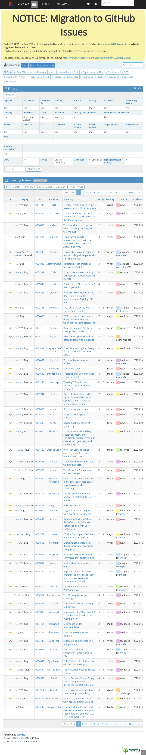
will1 (53, 204)
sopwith (53, 284)
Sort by (44, 160)
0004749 (39, 640)
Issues (47, 3)
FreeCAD (19, 4)
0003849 (39, 284)
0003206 (39, 251)
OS (42, 124)
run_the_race (54, 669)
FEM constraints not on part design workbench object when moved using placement (79, 319)
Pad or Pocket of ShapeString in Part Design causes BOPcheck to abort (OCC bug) (78, 681)
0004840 (39, 263)
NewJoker (54, 505)
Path (46, 76)
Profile (7, 124)
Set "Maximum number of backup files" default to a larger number (79, 497)
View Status (109, 100)
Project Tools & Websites (65, 76)
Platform (27, 124)
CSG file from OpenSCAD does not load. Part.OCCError (79, 536)
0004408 (39, 316)
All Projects (9, 72)
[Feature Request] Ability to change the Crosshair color (77, 329)
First (66, 192)
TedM (54, 678)
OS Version (60, 124)
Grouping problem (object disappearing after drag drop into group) (78, 546)
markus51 (54, 612)
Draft (75, 72)
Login (24, 65)
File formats (112, 72)
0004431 (39, 348)
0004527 (39, 595)
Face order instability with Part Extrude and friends (79, 309)
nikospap (54, 382)
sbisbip (53, 394)
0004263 (39, 292)
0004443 (39, 519)
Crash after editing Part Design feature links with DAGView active (79, 351)
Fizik (53, 272)
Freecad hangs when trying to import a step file (78, 375)
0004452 (39, 360)
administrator (17, 741)
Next (131, 192)
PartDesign (34, 76)
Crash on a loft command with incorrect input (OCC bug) (79, 691)
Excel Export (45, 186)
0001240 (39, 382)
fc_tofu (53, 336)
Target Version (111, 124)
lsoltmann (53, 316)
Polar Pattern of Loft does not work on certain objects (79, 663)
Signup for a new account (42, 65)
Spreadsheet (125, 76)
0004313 (39, 493)
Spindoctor (54, 661)
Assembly (63, 72)
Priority (77, 100)
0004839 (39, 225)
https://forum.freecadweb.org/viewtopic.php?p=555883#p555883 (97, 57)
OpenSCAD (10, 76)
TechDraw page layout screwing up (75, 596)
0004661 (39, 649)
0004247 (39, 707)
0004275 (39, 698)
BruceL (53, 649)
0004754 (39, 623)
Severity (92, 100)
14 (99, 382)
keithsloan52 (123, 267)
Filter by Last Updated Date (116, 112)
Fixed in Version (92, 125)
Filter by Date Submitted (85, 112)
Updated (137, 199)
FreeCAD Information (9, 147)
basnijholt (54, 623)
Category (8, 112)
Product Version (77, 125)
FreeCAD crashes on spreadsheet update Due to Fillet (77, 653)
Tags (6, 136)
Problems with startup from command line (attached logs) (78, 556)
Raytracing (86, 76)
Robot (99, 76)
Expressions (88, 72)
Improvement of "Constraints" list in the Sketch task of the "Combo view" (79, 615)
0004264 (39, 236)
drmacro (53, 431)
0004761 (39, 534)
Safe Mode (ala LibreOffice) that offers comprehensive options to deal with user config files (77, 524)
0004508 (39, 542)
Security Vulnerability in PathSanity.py (75, 588)
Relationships (132, 124)
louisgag (53, 236)
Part (22, 76)
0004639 (39, 669)
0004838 (39, 461)
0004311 (39, 690)
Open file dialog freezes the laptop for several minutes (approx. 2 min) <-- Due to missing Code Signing (77, 399)
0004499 (39, 368)
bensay (54, 461)
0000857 (39, 563)
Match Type (79, 160)
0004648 (39, 661)
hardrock (53, 542)
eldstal (53, 586)
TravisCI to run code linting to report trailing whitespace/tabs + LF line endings (79, 255)
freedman (54, 493)
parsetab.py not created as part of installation (77, 265)
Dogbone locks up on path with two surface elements (77, 512)
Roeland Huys (53, 595)
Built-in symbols (71, 505)
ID (40, 199)
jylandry (53, 292)
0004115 (39, 328)
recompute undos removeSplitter (72, 625)
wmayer (53, 563)
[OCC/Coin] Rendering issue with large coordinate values (78, 700)
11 (121, 192)
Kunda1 (54, 251)
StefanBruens (54, 263)
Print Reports (13, 186)
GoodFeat (54, 640)
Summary (61, 186)
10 (115, 192)
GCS (125, 72)
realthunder (123, 311)
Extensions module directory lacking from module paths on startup (79, 275)
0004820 (39, 478)
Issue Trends (76, 186)
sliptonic (121, 589)
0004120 (39, 571)
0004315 (39, 336)
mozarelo (54, 213)
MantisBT (21, 734)
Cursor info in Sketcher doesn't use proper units (79, 285)
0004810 (39, 586)
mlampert (122, 513)
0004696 (39, 554)
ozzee (54, 534)
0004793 (39, 204)
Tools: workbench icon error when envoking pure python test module (78, 228)
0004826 (39, 603)
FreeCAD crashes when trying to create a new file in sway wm (79, 206)
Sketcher (110, 76)
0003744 (39, 394)
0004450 (39, 213)
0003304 (39, 414)
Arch (51, 72)
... (125, 192)
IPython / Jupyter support (76, 409)
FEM (100, 72)
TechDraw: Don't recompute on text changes (78, 471)
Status (43, 112)
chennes (121, 537)
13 (99, 470)
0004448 (39, 449)
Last (138, 192)
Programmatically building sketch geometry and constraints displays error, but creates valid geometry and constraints (79, 438)
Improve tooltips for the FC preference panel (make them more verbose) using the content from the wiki (78, 576)
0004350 (39, 678)
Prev (73, 192)
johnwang (54, 368)
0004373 (39, 632)
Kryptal (54, 360)
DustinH (53, 603)
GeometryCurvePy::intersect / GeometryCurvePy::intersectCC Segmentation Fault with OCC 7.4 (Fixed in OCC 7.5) (79, 711)
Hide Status (28, 112)
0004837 (39, 505)
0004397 (39, 272)
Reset (9, 94)
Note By (58, 100)
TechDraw (10, 81)
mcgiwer (53, 554)
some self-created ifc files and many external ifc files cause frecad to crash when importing (78, 483)
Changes (63, 4)
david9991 (53, 632)
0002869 (39, 409)
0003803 (39, 612)
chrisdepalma (54, 373)
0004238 (39, 422)
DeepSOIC (53, 307)
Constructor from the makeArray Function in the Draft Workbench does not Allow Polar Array (77, 241)
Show (6, 160)
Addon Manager (37, 72)
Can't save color (71, 368)
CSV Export (29, 186)
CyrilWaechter (53, 707)
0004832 (39, 373)
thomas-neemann (54, 480)
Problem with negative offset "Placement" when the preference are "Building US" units (78, 297)
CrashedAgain (53, 449)
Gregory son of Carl (53, 350)
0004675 (39, 431)
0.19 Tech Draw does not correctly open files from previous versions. (76, 453)
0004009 (39, 510)
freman (54, 510)
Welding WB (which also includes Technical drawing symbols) (77, 385)
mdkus (53, 225)
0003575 (39, 470)
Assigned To (28, 100)
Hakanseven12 (53, 698)
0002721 (39, 307)
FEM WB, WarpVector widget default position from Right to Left (78, 340)
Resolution (59, 112)
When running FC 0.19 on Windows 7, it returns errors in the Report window (79, 216)
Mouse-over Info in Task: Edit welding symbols (78, 463)
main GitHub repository (117, 44)
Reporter (8, 100)
